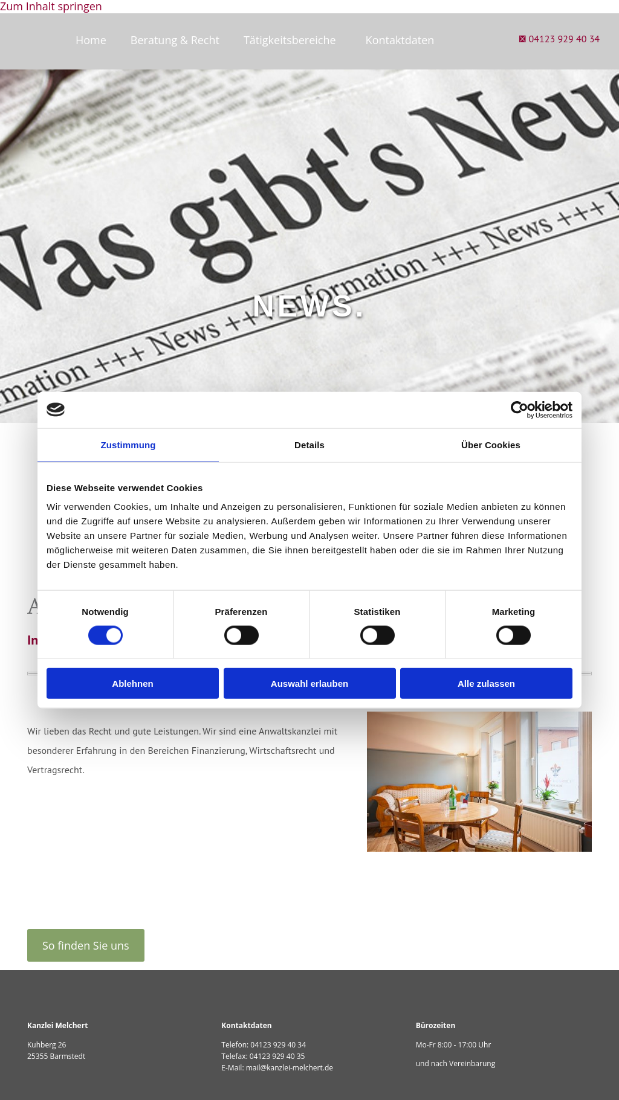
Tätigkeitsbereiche (290, 40)
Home (91, 40)
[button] (85, 945)
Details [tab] (309, 444)
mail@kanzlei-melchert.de (289, 1068)
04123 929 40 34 (278, 1045)
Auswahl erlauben (309, 683)
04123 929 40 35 (277, 1056)
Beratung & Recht (175, 40)
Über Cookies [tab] (490, 444)
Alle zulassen (486, 683)
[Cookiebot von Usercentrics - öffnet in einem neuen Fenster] (519, 409)
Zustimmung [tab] (128, 444)
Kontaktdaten (400, 40)
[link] (293, 40)
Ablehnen (132, 683)
